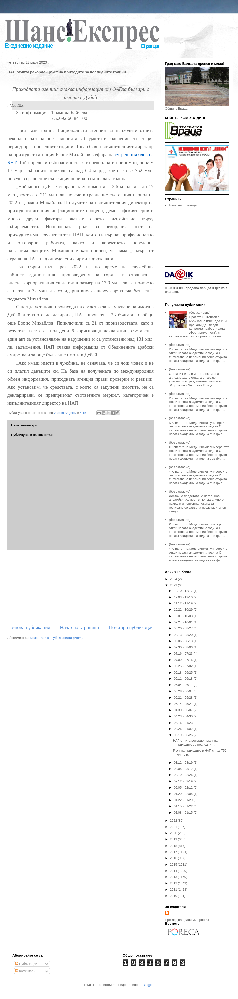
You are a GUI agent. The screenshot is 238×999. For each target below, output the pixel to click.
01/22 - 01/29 (184, 800)
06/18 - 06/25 (184, 672)
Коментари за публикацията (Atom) (56, 638)
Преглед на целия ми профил (187, 920)
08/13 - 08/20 (184, 635)
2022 (174, 820)
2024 (174, 579)
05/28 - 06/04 (184, 691)
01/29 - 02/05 (184, 794)
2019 (174, 839)
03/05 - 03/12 (184, 769)
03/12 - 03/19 (184, 762)
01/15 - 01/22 (184, 806)
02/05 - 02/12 (184, 787)
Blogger (148, 985)
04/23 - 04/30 (184, 716)
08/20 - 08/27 (184, 628)
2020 (174, 833)
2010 (174, 896)
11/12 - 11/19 (184, 603)
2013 (174, 877)
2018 (174, 846)
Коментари (25, 971)
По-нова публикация (28, 627)
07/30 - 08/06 (184, 647)
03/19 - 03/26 (184, 735)
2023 (174, 585)
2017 (174, 852)
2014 (174, 871)
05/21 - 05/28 (184, 697)
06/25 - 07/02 (184, 666)
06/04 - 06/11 (184, 685)
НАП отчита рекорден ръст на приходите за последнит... (195, 742)
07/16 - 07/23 (184, 653)
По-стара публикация (131, 627)
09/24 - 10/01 (184, 622)
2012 (174, 883)
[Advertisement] (80, 587)
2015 (174, 864)
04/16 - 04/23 (184, 722)
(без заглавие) (199, 312)
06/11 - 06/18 (184, 678)
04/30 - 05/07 (184, 710)
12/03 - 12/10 (184, 597)
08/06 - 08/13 (184, 641)
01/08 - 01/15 (184, 812)
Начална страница (79, 627)
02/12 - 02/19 (184, 781)
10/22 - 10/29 (184, 609)
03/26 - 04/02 (184, 729)
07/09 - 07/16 (184, 660)
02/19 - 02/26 (184, 775)
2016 (174, 858)
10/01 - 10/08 (184, 616)
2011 (174, 889)
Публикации (26, 964)
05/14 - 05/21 (184, 704)
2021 (174, 827)
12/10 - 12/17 (184, 591)
